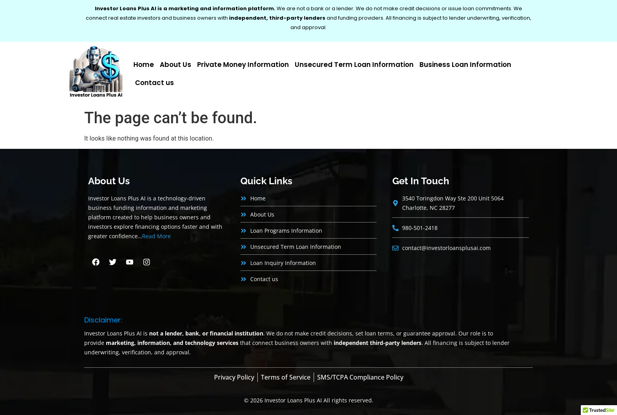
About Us (175, 64)
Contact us (154, 82)
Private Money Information (243, 64)
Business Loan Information (465, 64)
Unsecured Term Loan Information (354, 64)
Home (143, 64)
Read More (156, 236)
